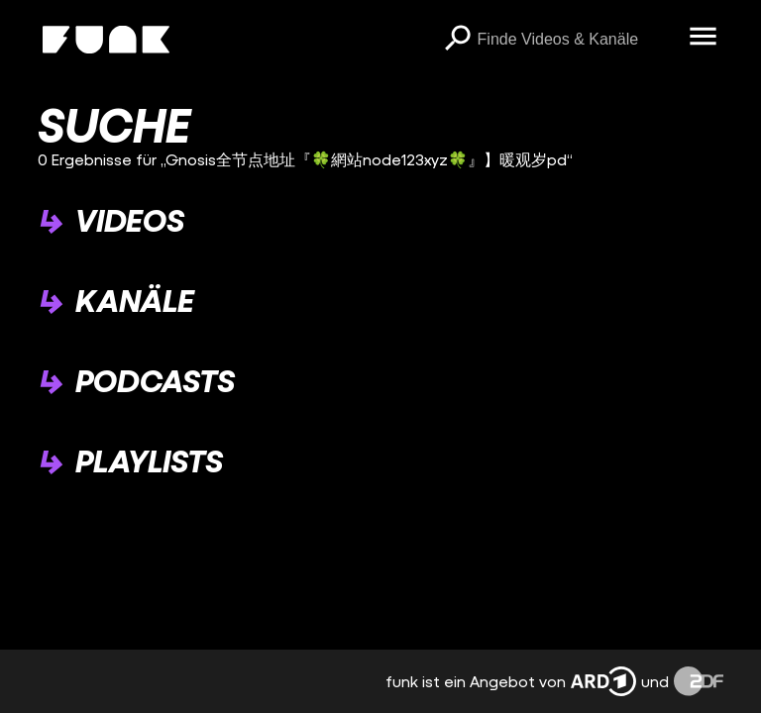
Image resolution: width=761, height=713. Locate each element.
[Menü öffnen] (703, 37)
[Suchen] (458, 39)
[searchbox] (577, 40)
